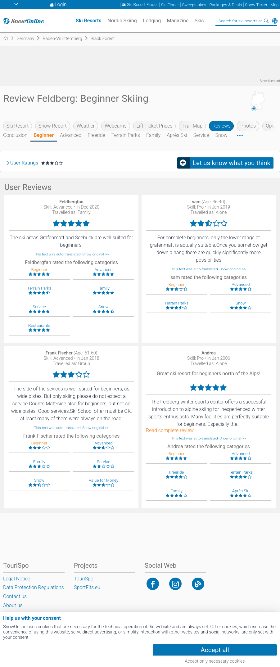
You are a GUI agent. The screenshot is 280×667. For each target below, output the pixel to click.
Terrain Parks (125, 135)
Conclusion (15, 135)
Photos (248, 126)
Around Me (275, 21)
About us (13, 605)
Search (266, 21)
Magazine (178, 21)
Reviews (221, 126)
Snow (221, 135)
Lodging (152, 21)
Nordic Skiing (122, 21)
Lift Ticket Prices (155, 126)
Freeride (96, 135)
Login (61, 4)
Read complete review (170, 430)
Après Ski (177, 135)
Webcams (115, 126)
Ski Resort (18, 126)
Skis (199, 21)
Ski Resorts (89, 21)
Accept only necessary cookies (215, 661)
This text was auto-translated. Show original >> (71, 254)
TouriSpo (83, 579)
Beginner (44, 135)
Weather (86, 126)
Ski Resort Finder (142, 4)
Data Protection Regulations (33, 587)
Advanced (70, 135)
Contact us (15, 596)
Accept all (215, 650)
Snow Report (52, 126)
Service (201, 135)
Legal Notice (16, 579)
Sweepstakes (194, 4)
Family (153, 135)
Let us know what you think (231, 163)
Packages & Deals (225, 4)
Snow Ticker (256, 4)
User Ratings (24, 162)
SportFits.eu (87, 587)
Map (274, 4)
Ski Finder (170, 4)
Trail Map (192, 126)
